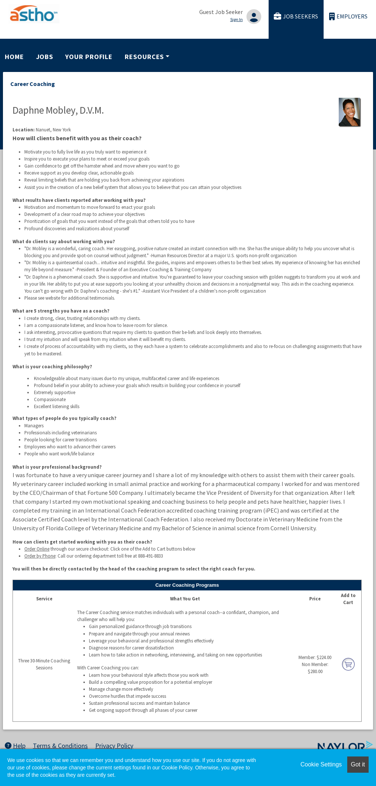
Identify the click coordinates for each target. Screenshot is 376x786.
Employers (348, 16)
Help (15, 745)
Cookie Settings (321, 764)
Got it (358, 764)
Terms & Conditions (60, 745)
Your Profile (89, 56)
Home (14, 56)
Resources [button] (144, 56)
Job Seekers (296, 16)
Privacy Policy (114, 745)
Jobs (45, 56)
